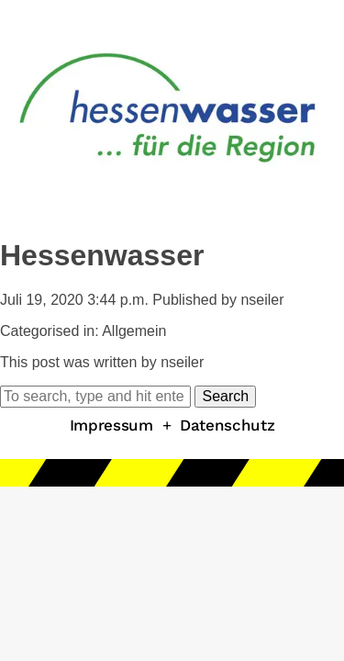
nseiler (261, 300)
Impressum (111, 425)
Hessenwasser (102, 255)
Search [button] (225, 396)
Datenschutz (227, 425)
